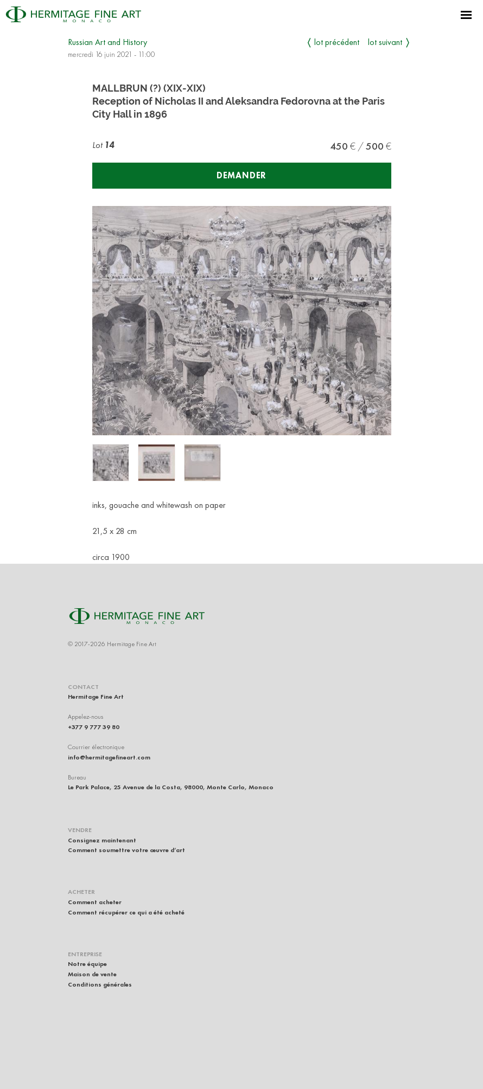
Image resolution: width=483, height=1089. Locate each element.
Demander (241, 175)
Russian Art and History (107, 42)
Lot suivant (385, 42)
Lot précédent (336, 42)
